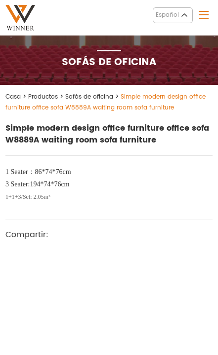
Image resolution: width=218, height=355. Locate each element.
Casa (13, 97)
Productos (43, 97)
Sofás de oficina (89, 97)
